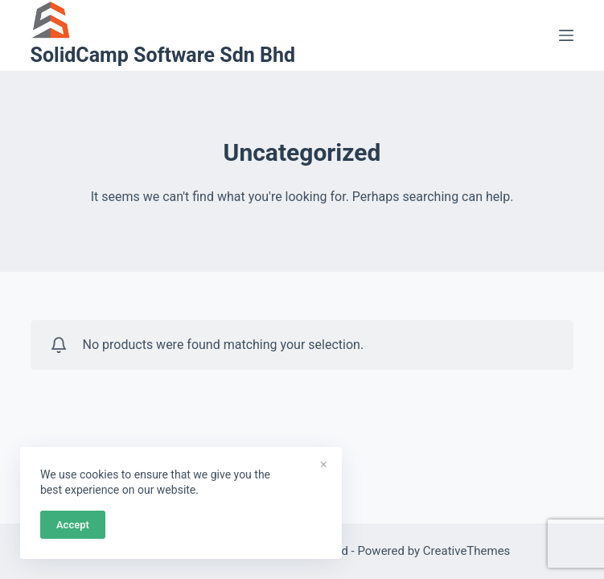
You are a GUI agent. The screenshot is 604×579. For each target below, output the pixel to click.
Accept (72, 525)
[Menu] (566, 35)
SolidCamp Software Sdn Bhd (163, 55)
